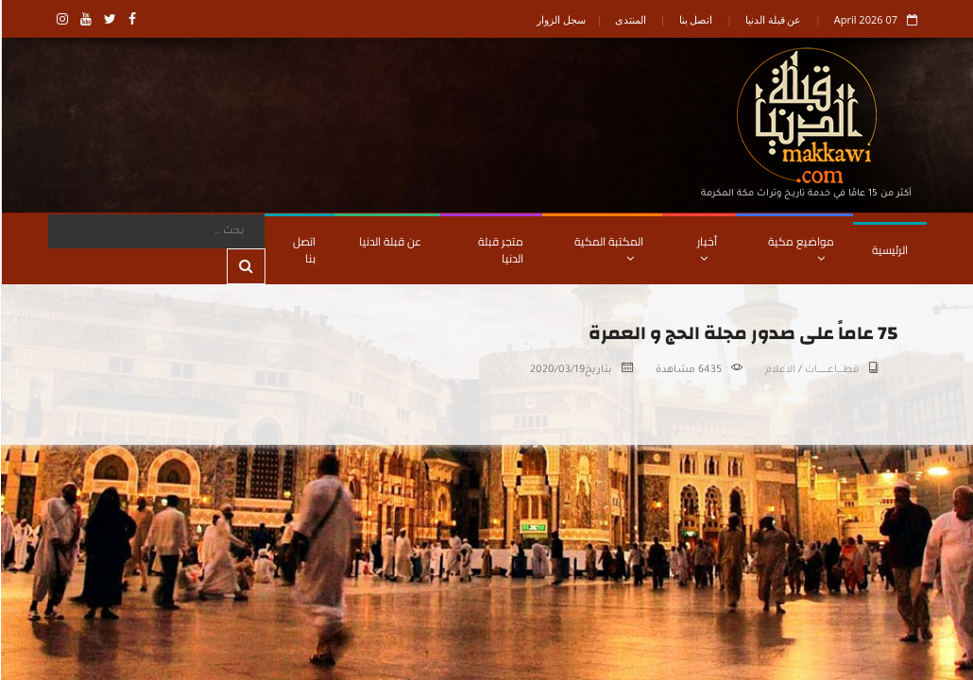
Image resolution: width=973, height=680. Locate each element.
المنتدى (629, 19)
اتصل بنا (695, 19)
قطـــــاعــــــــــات (831, 370)
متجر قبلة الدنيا (499, 249)
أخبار (706, 247)
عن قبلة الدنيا (772, 19)
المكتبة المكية (607, 247)
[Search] (155, 231)
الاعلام (779, 370)
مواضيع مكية (800, 247)
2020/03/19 (556, 370)
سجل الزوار (560, 19)
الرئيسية (889, 250)
